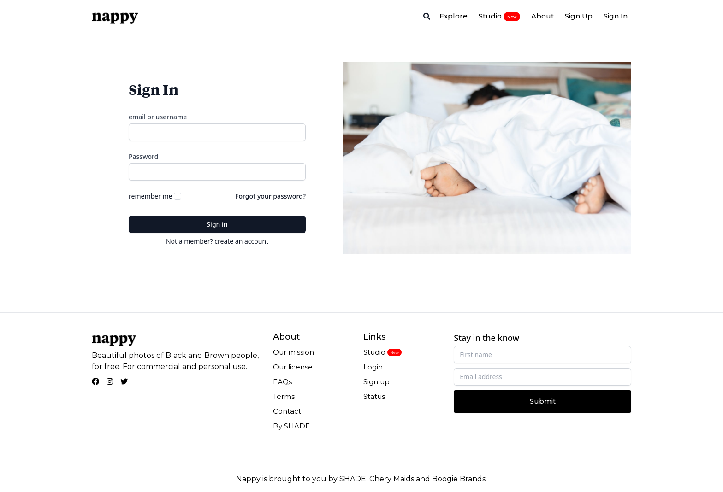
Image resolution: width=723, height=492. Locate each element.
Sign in (217, 224)
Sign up (376, 381)
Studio (499, 16)
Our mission (293, 352)
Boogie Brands (459, 478)
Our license (293, 367)
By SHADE (291, 426)
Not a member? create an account (217, 241)
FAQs (282, 381)
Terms (284, 396)
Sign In (616, 16)
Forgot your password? (270, 196)
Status (374, 396)
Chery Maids (391, 478)
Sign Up (579, 16)
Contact (287, 411)
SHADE (352, 478)
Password (143, 156)
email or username (158, 116)
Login (373, 367)
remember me (150, 196)
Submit (543, 401)
